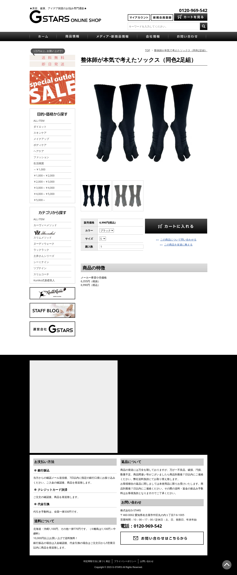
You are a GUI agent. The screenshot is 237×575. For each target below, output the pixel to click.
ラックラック (41, 249)
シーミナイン (41, 262)
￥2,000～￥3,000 (44, 181)
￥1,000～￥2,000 (44, 175)
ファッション (41, 157)
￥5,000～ (39, 200)
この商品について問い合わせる (178, 239)
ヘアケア (39, 151)
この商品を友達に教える (178, 244)
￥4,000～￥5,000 (44, 194)
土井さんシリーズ (44, 256)
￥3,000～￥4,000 (44, 187)
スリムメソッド (43, 237)
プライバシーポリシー (125, 561)
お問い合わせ (146, 561)
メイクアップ (41, 139)
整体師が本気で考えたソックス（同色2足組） (180, 50)
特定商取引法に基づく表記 (97, 561)
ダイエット (40, 126)
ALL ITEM (39, 120)
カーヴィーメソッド (45, 225)
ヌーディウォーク (44, 243)
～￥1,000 (39, 169)
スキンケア (40, 132)
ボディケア (40, 145)
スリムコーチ (41, 274)
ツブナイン (40, 268)
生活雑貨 (39, 163)
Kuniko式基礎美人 (44, 280)
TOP (147, 50)
